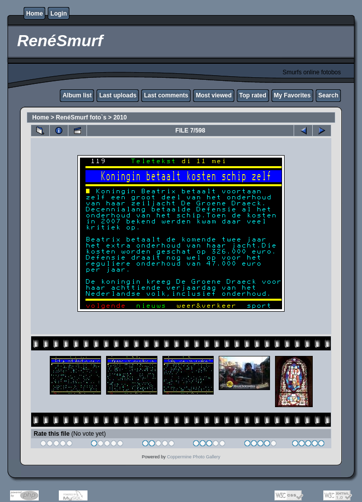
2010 (120, 117)
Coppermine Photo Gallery (193, 456)
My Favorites (292, 95)
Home (34, 13)
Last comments (166, 95)
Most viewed (213, 95)
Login (58, 13)
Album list (77, 95)
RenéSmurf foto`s (81, 117)
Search (328, 95)
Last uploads (117, 95)
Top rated (252, 95)
